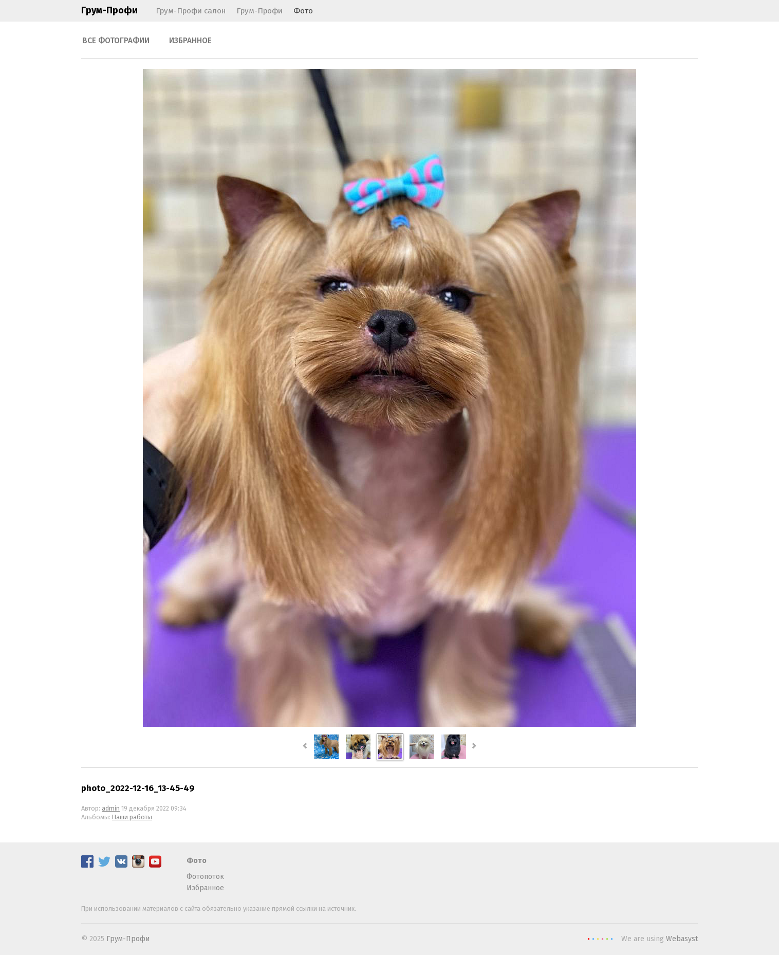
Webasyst (682, 938)
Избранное (190, 40)
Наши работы (132, 817)
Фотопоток (205, 876)
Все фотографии (116, 40)
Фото (303, 10)
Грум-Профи (109, 10)
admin (111, 808)
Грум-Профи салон (191, 10)
